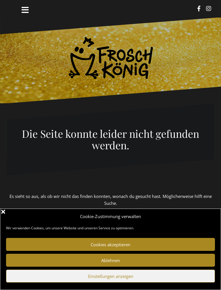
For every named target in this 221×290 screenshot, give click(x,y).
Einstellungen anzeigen (110, 276)
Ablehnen (110, 260)
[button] (212, 216)
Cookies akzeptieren (110, 244)
